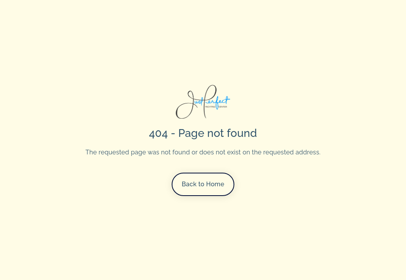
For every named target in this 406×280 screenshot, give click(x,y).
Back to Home (203, 184)
